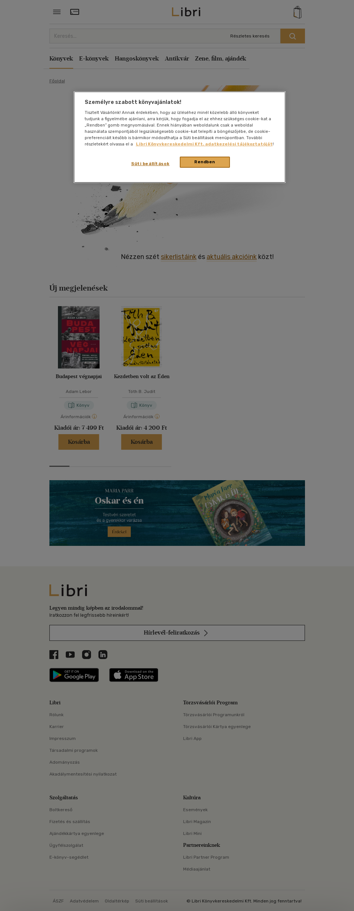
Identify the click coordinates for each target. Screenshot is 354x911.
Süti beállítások (150, 163)
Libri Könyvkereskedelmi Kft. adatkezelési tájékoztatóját (204, 144)
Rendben (204, 161)
